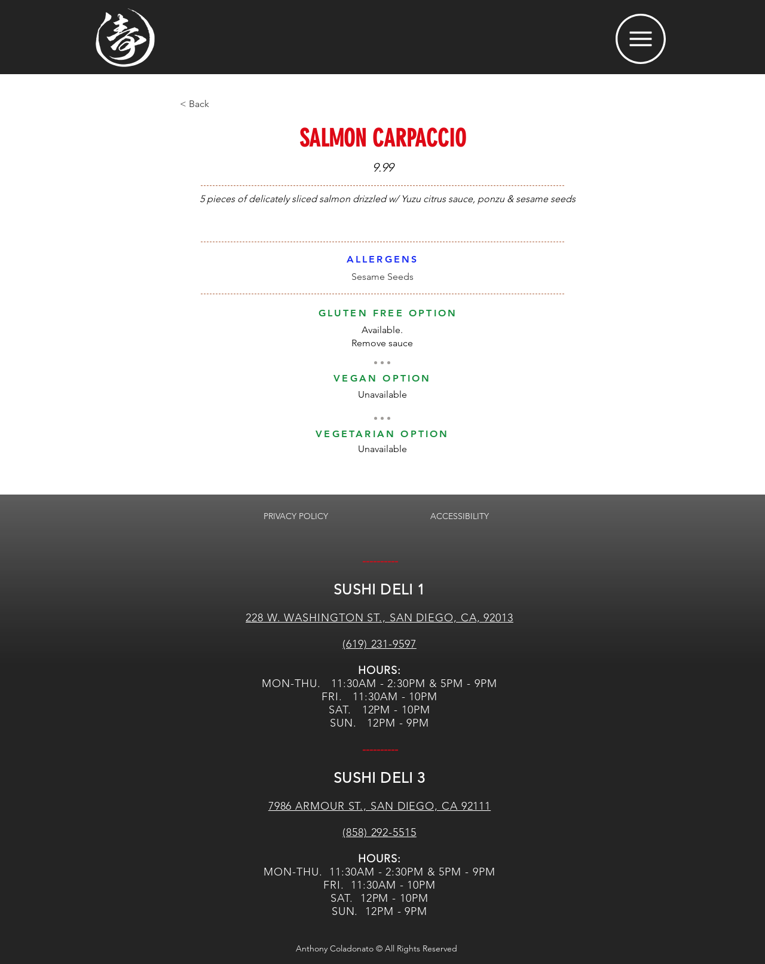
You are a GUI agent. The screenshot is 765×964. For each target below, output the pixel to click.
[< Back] (219, 104)
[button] (641, 39)
